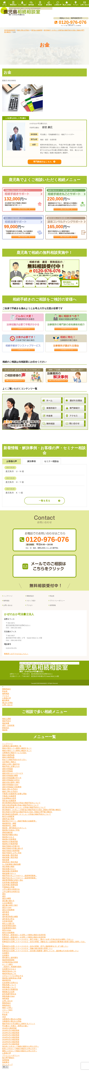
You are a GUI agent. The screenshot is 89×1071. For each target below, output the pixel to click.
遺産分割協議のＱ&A (10, 787)
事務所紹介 (30, 598)
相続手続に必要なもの (11, 769)
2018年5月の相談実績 (10, 1042)
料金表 (52, 598)
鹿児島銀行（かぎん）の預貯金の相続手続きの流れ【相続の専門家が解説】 (31, 812)
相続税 (4, 732)
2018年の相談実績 (9, 1031)
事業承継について (9, 987)
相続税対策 (6, 983)
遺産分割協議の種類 (10, 778)
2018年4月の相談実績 (10, 1040)
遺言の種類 (6, 901)
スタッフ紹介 (31, 603)
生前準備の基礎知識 (10, 885)
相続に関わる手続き (10, 792)
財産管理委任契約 (9, 928)
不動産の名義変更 (9, 798)
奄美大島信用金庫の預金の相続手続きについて (20, 808)
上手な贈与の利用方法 (11, 894)
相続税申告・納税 (9, 826)
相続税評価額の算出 (10, 837)
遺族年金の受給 (8, 821)
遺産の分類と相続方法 (11, 767)
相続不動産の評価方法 (11, 848)
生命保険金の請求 (9, 801)
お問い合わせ (7, 608)
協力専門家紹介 (8, 1060)
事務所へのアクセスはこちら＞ (16, 656)
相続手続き (6, 723)
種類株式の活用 (8, 994)
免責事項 (5, 1065)
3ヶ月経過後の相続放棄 (11, 867)
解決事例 (5, 703)
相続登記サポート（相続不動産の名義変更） (19, 824)
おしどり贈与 (7, 967)
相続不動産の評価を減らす (12, 851)
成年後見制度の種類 (10, 919)
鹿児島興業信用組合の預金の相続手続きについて (21, 805)
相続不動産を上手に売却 (11, 855)
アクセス (30, 608)
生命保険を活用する (10, 985)
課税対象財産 (7, 835)
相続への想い (7, 1010)
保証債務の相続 (8, 869)
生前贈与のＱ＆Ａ (9, 971)
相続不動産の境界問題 (11, 853)
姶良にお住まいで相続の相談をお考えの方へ (19, 1051)
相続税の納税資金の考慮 (11, 980)
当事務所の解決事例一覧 (11, 748)
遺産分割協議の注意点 (11, 783)
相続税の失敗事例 (9, 842)
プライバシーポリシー (57, 603)
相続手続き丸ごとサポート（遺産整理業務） (19, 878)
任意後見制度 (7, 924)
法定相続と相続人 (9, 764)
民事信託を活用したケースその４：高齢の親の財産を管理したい (27, 951)
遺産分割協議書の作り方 (11, 780)
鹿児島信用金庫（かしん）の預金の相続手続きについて (24, 810)
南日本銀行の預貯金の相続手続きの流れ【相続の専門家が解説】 (27, 814)
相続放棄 (5, 726)
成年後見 (5, 915)
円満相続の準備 (8, 889)
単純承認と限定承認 (10, 864)
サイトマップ (7, 1067)
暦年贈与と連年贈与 (10, 960)
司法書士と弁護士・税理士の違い (15, 1028)
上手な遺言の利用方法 (11, 892)
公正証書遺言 (7, 905)
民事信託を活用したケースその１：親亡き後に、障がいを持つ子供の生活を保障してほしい (37, 942)
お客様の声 (6, 701)
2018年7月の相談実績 (10, 1047)
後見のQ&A (6, 933)
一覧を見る (44, 503)
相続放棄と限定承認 (10, 858)
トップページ (7, 598)
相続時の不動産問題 (10, 844)
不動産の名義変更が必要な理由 (14, 796)
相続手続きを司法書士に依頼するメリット (18, 1026)
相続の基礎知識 (8, 757)
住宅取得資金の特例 (10, 965)
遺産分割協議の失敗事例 (11, 789)
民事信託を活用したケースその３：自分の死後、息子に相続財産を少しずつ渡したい (35, 949)
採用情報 (53, 608)
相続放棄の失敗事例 (10, 874)
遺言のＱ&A (6, 910)
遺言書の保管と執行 (10, 908)
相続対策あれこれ (9, 974)
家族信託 (5, 730)
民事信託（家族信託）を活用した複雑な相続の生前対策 (24, 937)
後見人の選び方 (8, 926)
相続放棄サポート (9, 876)
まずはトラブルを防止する (12, 978)
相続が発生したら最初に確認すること (17, 751)
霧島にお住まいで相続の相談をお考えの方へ (19, 1053)
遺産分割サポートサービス (12, 776)
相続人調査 (6, 721)
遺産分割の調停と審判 (11, 785)
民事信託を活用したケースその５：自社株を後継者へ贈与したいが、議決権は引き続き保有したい (40, 953)
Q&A (4, 1019)
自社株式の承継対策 (10, 992)
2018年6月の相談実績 (10, 1044)
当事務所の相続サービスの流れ (14, 755)
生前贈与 (5, 956)
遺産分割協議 (7, 771)
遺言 (4, 896)
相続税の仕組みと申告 (11, 833)
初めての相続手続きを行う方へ (14, 762)
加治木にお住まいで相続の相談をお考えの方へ (20, 1049)
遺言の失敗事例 (8, 912)
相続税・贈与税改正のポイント (14, 830)
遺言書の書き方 (8, 903)
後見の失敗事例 (8, 935)
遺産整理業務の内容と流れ (12, 883)
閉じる (5, 1069)
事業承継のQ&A (8, 999)
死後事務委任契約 (9, 930)
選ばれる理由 (7, 705)
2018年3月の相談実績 (10, 1037)
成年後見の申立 (8, 921)
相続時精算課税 (8, 962)
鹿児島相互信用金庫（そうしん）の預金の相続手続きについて (26, 817)
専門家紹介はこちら (42, 163)
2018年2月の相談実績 (10, 1035)
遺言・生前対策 (8, 728)
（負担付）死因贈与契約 (11, 969)
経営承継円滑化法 (9, 996)
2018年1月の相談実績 (10, 1033)
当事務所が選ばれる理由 (11, 1021)
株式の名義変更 (8, 819)
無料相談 (6, 603)
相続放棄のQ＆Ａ (9, 871)
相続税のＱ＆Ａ (8, 839)
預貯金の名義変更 (9, 803)
